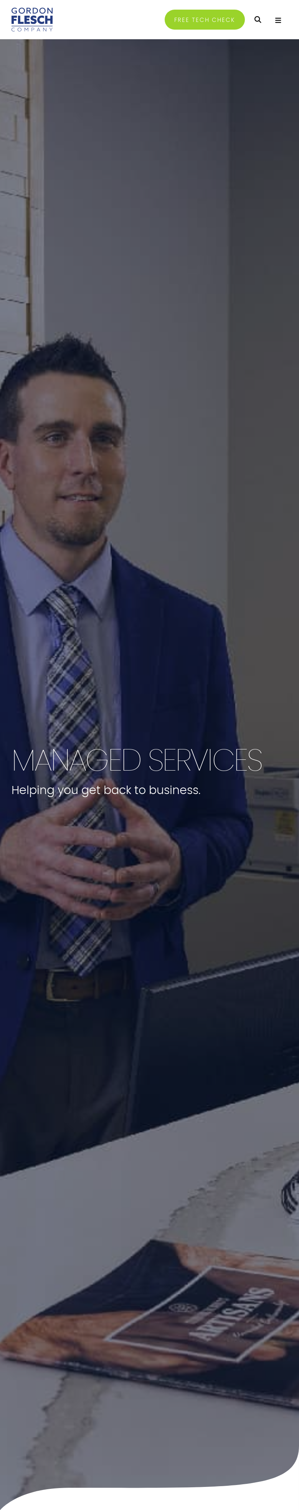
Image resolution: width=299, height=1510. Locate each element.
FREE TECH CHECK (204, 20)
